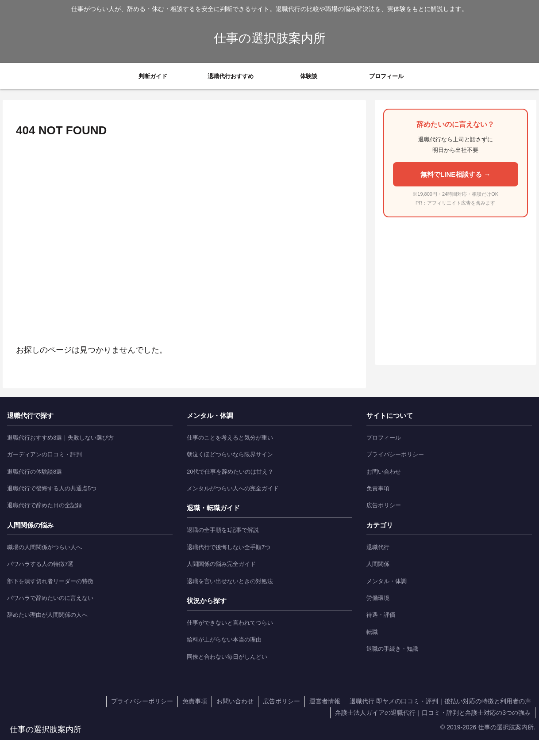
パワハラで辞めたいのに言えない (50, 598)
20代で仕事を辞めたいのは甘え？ (230, 471)
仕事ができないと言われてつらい (230, 622)
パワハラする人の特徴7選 (40, 564)
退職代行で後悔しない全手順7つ (228, 547)
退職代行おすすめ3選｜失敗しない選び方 (60, 437)
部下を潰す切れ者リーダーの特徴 (50, 581)
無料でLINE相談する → (455, 174)
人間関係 (377, 564)
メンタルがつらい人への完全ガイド (233, 488)
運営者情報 (324, 701)
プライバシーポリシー (395, 454)
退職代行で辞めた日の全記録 (44, 505)
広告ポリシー (383, 505)
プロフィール (383, 437)
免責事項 (377, 488)
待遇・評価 (380, 614)
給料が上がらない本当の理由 (224, 639)
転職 (372, 632)
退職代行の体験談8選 (34, 471)
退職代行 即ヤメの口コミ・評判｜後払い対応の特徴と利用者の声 (440, 701)
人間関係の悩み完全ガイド (221, 564)
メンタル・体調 (386, 581)
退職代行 (377, 547)
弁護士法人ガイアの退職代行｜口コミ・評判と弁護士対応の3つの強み (433, 712)
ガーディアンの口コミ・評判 (44, 454)
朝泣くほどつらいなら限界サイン (230, 454)
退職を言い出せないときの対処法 (230, 581)
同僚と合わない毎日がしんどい (227, 656)
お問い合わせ (383, 471)
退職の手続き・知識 (392, 648)
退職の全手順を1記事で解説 (223, 530)
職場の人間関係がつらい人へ (44, 547)
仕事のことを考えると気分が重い (230, 437)
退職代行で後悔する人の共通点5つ (51, 488)
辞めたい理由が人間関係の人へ (47, 614)
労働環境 (377, 598)
